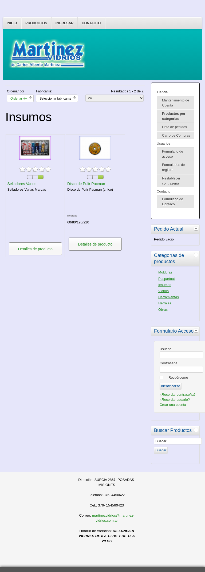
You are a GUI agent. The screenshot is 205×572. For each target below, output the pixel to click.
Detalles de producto (35, 249)
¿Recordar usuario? (175, 400)
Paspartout (166, 279)
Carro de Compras (176, 135)
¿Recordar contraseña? (177, 395)
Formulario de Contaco (172, 201)
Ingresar (65, 23)
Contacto (91, 23)
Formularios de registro (173, 167)
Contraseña (168, 363)
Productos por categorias (173, 116)
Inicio (12, 23)
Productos (36, 23)
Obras (163, 310)
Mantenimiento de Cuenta (175, 102)
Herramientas (168, 297)
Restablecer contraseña (171, 180)
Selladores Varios (21, 184)
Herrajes (164, 303)
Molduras (165, 272)
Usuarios (163, 143)
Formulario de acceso (172, 153)
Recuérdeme (178, 377)
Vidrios (163, 291)
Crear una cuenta (173, 405)
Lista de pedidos (174, 127)
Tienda (162, 92)
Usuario (165, 349)
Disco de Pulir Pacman (86, 184)
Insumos (164, 285)
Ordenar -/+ (18, 98)
